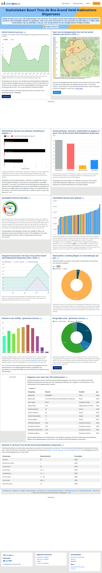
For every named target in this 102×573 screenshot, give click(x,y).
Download (96, 3)
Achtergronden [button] (78, 3)
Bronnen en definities (77, 557)
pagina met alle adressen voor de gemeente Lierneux (64, 450)
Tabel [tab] (12, 39)
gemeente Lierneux (95, 309)
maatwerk (7, 365)
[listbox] (58, 266)
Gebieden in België (43, 557)
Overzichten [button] (65, 3)
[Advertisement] (51, 115)
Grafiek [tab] (5, 39)
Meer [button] (88, 3)
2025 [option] (58, 266)
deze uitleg (5, 228)
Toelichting (6, 96)
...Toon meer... (79, 88)
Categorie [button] (32, 388)
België (25, 186)
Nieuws (73, 559)
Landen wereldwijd (43, 563)
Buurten (56, 92)
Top (70, 493)
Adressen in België (42, 559)
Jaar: (54, 266)
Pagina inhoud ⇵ (51, 27)
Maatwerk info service (78, 567)
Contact (73, 569)
